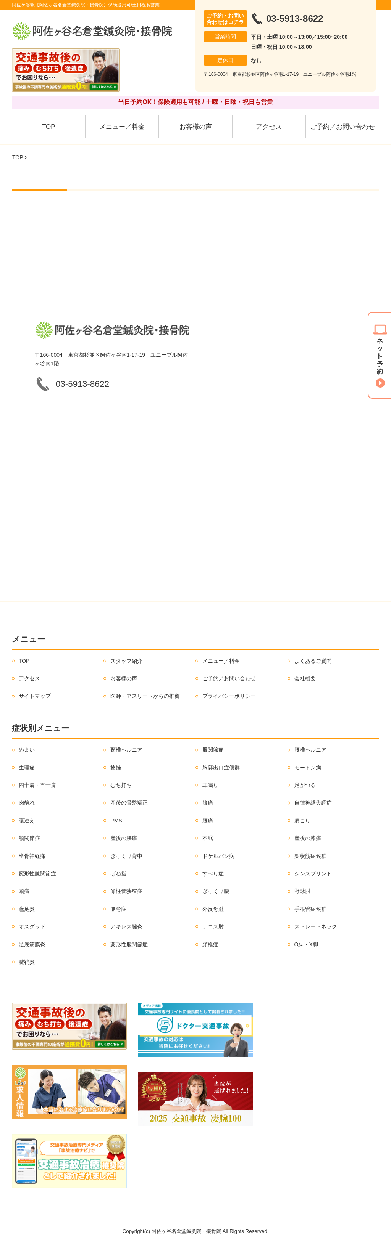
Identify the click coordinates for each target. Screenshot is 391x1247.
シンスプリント (313, 873)
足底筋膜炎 (32, 944)
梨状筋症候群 (310, 856)
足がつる (305, 785)
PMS (116, 820)
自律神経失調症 (313, 803)
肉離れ (27, 803)
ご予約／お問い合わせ (342, 126)
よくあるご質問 (313, 661)
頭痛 (24, 891)
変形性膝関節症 (37, 873)
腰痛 (207, 820)
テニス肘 (213, 926)
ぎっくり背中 (126, 856)
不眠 (207, 838)
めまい (27, 750)
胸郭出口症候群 (221, 768)
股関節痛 (213, 750)
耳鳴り (210, 785)
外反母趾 (213, 909)
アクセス (269, 126)
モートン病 (307, 768)
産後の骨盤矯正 (129, 803)
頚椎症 (210, 944)
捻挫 (115, 768)
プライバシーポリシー (229, 696)
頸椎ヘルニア (126, 750)
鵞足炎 (27, 909)
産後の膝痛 (307, 838)
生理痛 (27, 768)
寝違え (27, 820)
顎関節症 (29, 838)
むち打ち (121, 785)
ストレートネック (315, 926)
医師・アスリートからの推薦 (145, 696)
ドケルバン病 (218, 856)
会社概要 (305, 678)
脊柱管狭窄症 (126, 891)
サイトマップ (35, 696)
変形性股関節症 (129, 944)
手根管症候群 (310, 909)
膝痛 (207, 803)
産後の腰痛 (123, 838)
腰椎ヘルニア (310, 750)
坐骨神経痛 (32, 856)
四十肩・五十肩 (37, 785)
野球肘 (302, 891)
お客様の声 (195, 126)
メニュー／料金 (122, 126)
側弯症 (118, 909)
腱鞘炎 (27, 962)
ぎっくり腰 (215, 891)
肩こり (302, 820)
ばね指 (118, 873)
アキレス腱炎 (126, 926)
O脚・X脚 (306, 944)
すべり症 (213, 873)
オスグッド (32, 926)
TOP (48, 126)
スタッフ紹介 (126, 661)
